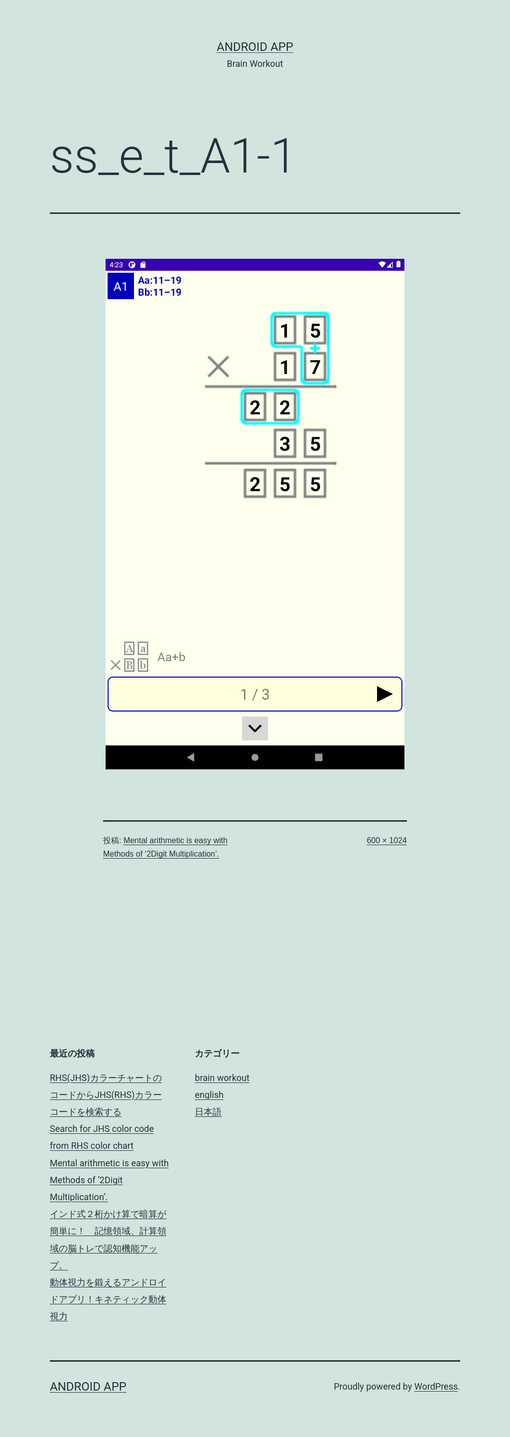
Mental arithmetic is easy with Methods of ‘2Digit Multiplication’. (109, 1180)
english (209, 1094)
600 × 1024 (387, 840)
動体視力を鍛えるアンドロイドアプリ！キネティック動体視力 (108, 1299)
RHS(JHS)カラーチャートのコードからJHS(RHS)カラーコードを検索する (106, 1095)
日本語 (208, 1111)
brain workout (222, 1078)
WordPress (436, 1386)
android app (255, 47)
